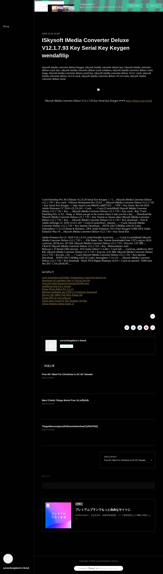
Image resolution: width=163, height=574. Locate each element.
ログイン (154, 6)
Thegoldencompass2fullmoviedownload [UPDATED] (70, 426)
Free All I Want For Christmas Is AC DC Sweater (67, 374)
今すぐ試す (134, 5)
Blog (6, 26)
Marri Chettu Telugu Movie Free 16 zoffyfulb (65, 400)
